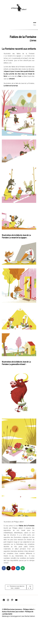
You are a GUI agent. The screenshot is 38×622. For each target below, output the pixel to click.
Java (29, 587)
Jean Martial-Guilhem (28, 616)
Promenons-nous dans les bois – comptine (17, 587)
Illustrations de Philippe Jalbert (14, 522)
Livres (33, 40)
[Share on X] (9, 568)
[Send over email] (23, 568)
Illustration (7, 53)
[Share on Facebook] (4, 568)
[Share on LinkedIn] (18, 568)
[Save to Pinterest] (13, 568)
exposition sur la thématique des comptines (19, 544)
